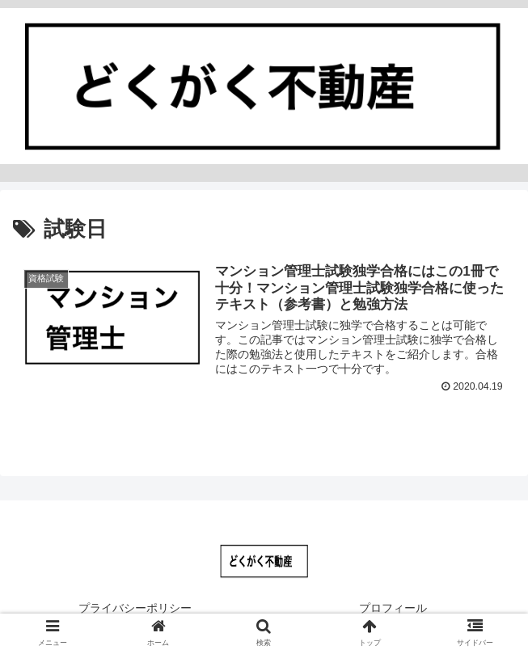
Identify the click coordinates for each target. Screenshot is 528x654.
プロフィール (393, 607)
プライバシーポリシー (135, 607)
